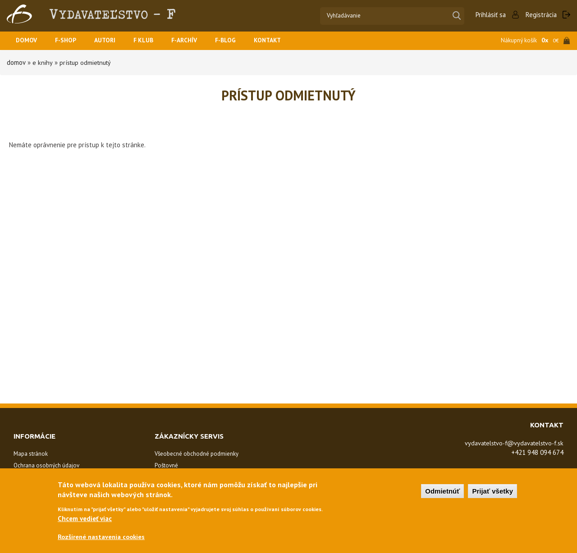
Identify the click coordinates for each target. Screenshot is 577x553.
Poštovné (166, 465)
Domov (27, 40)
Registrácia (541, 14)
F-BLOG (238, 40)
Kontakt (283, 40)
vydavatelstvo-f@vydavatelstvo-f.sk (509, 443)
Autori (111, 40)
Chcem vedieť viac (85, 518)
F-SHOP (69, 40)
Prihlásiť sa (489, 14)
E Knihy (42, 62)
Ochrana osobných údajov (46, 465)
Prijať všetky (492, 490)
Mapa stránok (31, 454)
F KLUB (151, 40)
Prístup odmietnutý (86, 62)
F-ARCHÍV (194, 40)
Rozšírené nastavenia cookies (103, 537)
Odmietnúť (442, 490)
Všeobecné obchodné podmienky (196, 454)
